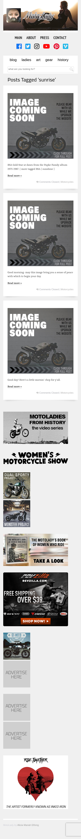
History (63, 60)
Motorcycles (67, 182)
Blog (13, 60)
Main (18, 37)
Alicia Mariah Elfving (28, 825)
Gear (49, 60)
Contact (59, 37)
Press (44, 37)
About (31, 37)
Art (38, 60)
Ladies (26, 60)
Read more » (15, 175)
